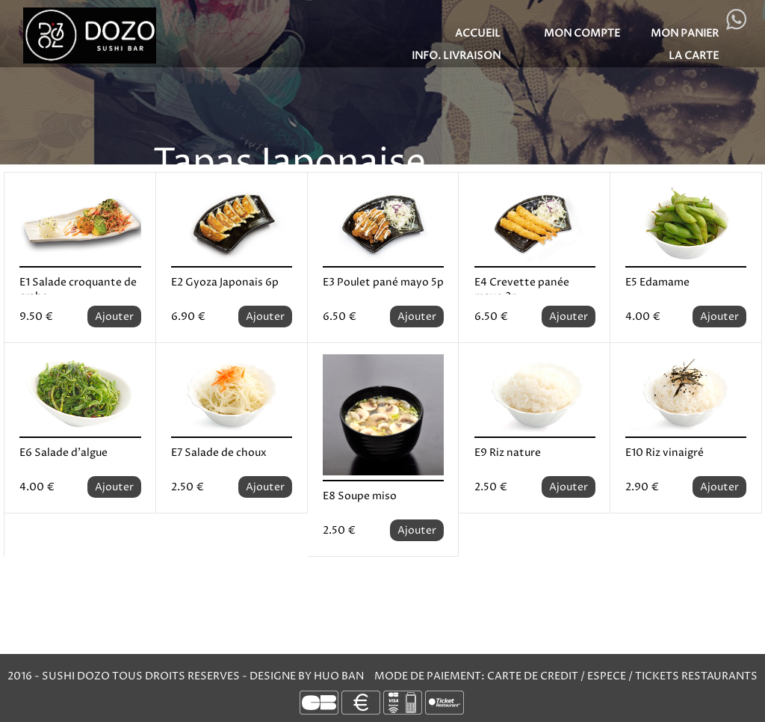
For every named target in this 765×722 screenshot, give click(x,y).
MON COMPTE (582, 33)
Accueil (478, 33)
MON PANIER (685, 33)
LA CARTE (694, 56)
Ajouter (114, 316)
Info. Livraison (456, 56)
